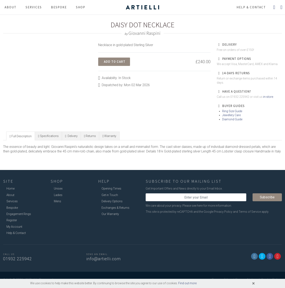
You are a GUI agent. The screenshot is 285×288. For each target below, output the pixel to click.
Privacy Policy (223, 211)
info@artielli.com (103, 258)
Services (34, 7)
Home (10, 188)
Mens (57, 201)
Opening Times (111, 188)
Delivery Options (112, 201)
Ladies (58, 195)
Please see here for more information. (207, 205)
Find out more (187, 283)
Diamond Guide (232, 119)
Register (11, 220)
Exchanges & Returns (115, 207)
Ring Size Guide (232, 111)
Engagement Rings (18, 214)
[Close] (253, 283)
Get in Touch (110, 195)
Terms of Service (250, 211)
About (10, 7)
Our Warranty (110, 214)
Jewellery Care (231, 115)
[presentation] (20, 136)
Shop (80, 7)
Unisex (58, 188)
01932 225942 (17, 258)
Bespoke (59, 7)
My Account (14, 226)
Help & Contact (16, 233)
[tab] (20, 136)
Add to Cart (114, 61)
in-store (268, 96)
